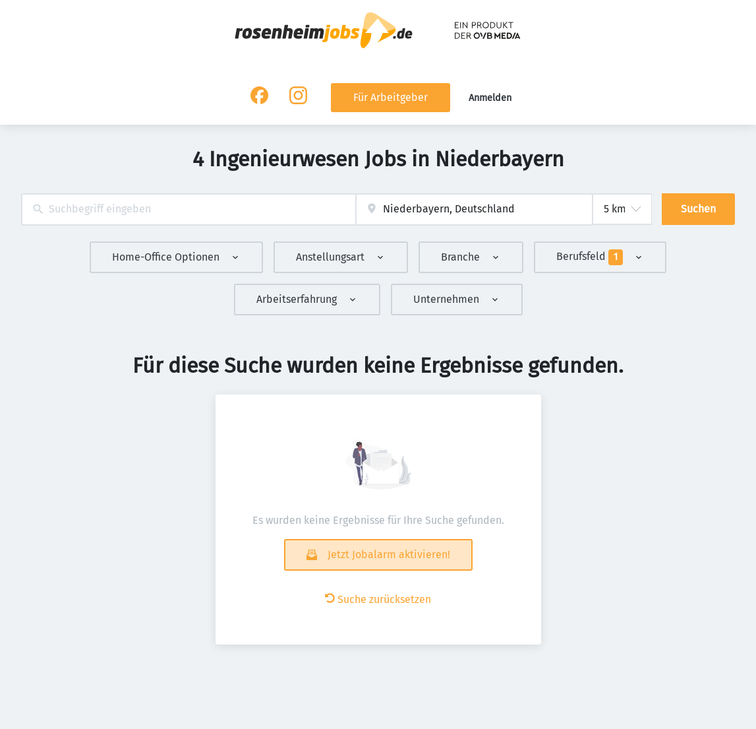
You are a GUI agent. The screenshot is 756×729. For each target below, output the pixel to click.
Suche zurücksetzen (378, 599)
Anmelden (490, 98)
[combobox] (188, 209)
